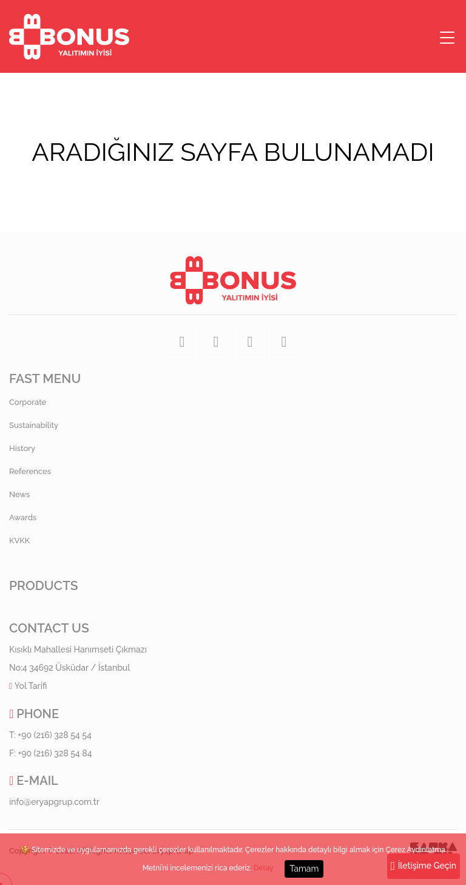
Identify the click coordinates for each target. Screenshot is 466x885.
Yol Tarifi (31, 686)
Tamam (304, 868)
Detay (264, 868)
